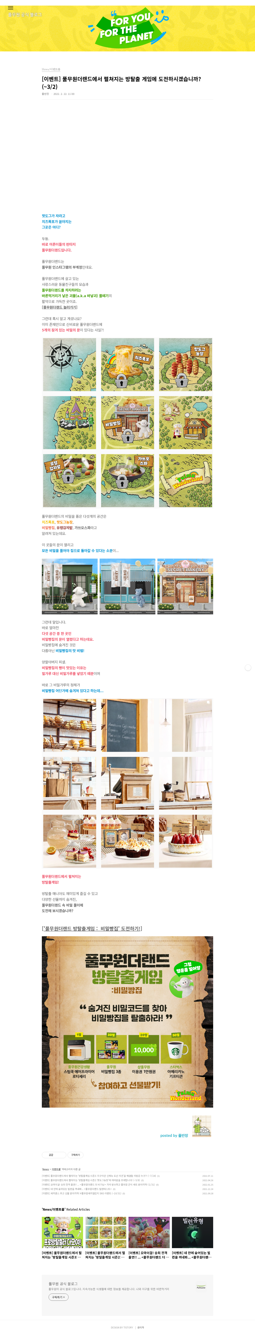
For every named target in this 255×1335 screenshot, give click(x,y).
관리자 (140, 1327)
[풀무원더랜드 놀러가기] (59, 307)
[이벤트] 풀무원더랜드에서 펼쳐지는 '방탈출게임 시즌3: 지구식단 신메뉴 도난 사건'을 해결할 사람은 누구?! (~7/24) (99, 1175)
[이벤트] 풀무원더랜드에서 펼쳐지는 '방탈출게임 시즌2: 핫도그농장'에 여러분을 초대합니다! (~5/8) (91, 1180)
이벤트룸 (56, 1169)
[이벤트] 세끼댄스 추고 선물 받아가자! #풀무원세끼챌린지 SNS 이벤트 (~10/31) (81, 1193)
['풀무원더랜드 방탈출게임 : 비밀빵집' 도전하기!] (92, 928)
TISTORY (128, 1327)
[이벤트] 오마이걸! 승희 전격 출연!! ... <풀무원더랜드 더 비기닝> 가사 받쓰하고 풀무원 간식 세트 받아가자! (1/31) (98, 1184)
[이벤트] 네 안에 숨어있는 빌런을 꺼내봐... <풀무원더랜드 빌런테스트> (77, 1189)
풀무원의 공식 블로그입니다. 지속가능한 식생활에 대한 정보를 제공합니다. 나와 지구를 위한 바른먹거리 (109, 1289)
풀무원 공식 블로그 (63, 1283)
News (45, 1169)
